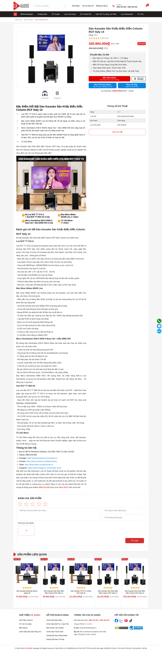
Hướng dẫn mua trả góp (55, 639)
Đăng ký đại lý (102, 6)
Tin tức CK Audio (25, 624)
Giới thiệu (76, 6)
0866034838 (117, 91)
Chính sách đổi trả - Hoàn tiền (57, 624)
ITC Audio (56, 14)
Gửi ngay (134, 541)
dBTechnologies (26, 14)
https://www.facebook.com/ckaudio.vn (42, 458)
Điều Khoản (23, 628)
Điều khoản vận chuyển (55, 628)
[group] (51, 57)
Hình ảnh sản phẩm (26, 523)
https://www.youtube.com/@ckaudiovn (42, 461)
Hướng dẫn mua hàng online (56, 635)
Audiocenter (42, 14)
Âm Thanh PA (85, 14)
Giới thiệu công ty (26, 620)
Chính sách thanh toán (54, 632)
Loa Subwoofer (127, 14)
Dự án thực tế (87, 6)
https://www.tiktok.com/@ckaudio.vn (39, 465)
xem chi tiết (117, 132)
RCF (119, 112)
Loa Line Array (70, 14)
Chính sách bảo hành (54, 620)
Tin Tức (140, 14)
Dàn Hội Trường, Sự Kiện (106, 14)
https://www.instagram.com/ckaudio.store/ (44, 468)
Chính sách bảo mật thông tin (30, 632)
